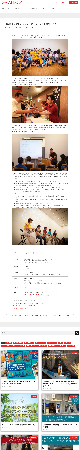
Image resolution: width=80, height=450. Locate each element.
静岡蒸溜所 (71, 346)
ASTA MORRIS (18, 343)
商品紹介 (62, 346)
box (37, 343)
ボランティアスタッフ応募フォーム (22, 308)
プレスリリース (31, 346)
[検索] (77, 333)
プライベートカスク (18, 346)
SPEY (60, 343)
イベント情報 (29, 27)
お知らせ (67, 343)
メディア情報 (42, 346)
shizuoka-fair (21, 27)
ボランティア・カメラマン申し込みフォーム (40, 294)
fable (43, 343)
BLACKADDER (29, 343)
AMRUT (9, 343)
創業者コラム (53, 346)
